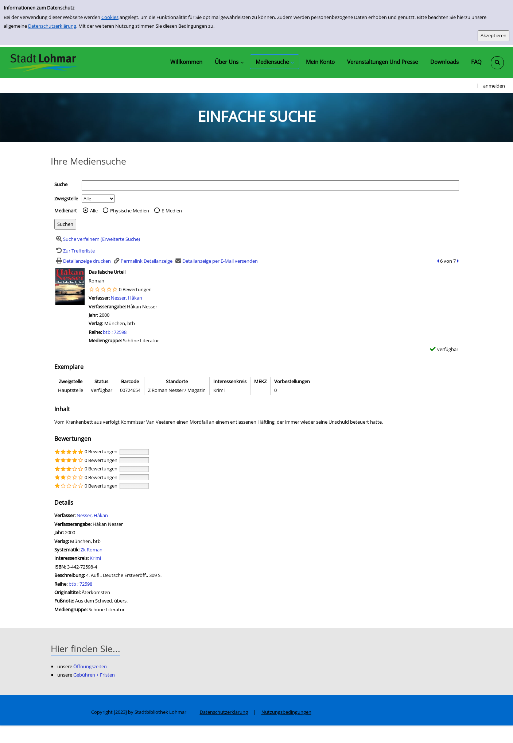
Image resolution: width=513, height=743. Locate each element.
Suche (60, 184)
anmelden (494, 85)
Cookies (109, 17)
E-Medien (172, 210)
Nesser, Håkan (126, 297)
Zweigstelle (66, 198)
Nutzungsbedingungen (286, 712)
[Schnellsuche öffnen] (497, 62)
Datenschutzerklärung (52, 26)
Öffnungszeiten (90, 666)
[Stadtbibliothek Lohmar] (42, 62)
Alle (94, 210)
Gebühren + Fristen (94, 674)
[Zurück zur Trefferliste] (74, 250)
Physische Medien (129, 210)
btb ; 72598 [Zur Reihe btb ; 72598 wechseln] (115, 332)
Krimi (95, 558)
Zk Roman (91, 549)
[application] (229, 61)
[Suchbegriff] (270, 185)
